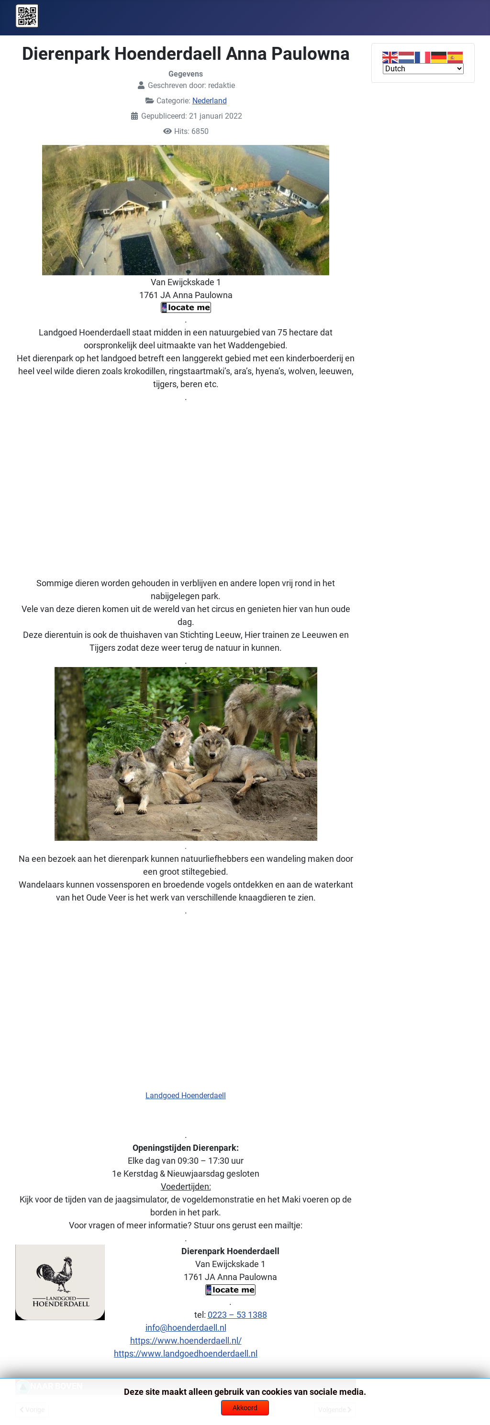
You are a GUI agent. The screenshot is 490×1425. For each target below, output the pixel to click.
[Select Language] (423, 68)
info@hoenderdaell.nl (185, 1328)
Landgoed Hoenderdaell (185, 1095)
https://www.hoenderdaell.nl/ (186, 1341)
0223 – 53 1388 (237, 1315)
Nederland (209, 100)
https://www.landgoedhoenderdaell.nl (185, 1353)
